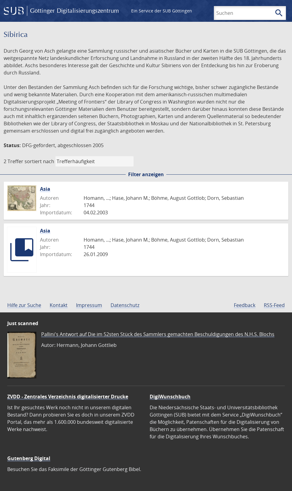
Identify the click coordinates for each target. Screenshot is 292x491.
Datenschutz (125, 305)
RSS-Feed (274, 305)
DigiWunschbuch (170, 396)
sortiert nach (39, 161)
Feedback (244, 305)
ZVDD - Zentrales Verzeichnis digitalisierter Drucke (67, 396)
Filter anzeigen (146, 174)
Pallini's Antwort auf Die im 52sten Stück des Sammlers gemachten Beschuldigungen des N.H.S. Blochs (157, 334)
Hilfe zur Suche (24, 305)
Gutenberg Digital (28, 458)
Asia (45, 189)
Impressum (89, 305)
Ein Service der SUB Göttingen (161, 11)
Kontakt (59, 305)
